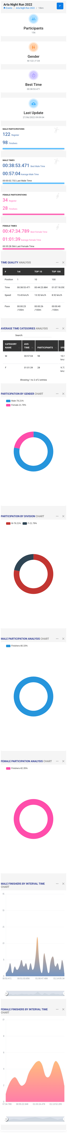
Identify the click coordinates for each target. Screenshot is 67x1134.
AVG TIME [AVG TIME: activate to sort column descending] (27, 346)
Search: (33, 335)
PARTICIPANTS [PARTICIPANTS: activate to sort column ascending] (45, 347)
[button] (57, 263)
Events (7, 8)
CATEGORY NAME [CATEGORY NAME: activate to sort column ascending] (11, 346)
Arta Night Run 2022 (25, 8)
